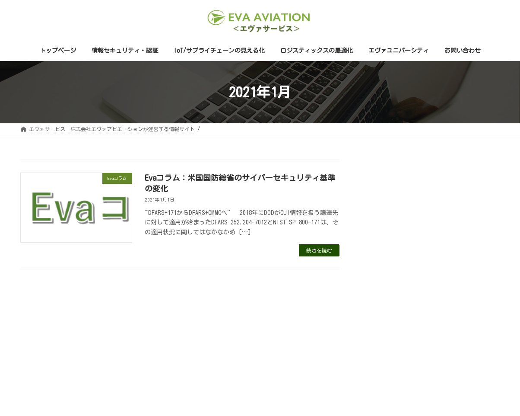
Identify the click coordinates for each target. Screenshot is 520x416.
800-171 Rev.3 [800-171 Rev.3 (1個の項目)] (390, 301)
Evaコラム (386, 237)
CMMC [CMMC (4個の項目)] (427, 301)
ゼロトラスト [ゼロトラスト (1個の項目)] (444, 314)
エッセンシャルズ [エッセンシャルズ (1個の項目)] (394, 314)
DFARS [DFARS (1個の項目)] (453, 301)
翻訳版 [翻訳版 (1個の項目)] (483, 314)
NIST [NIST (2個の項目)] (479, 301)
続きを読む (319, 250)
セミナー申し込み (397, 253)
